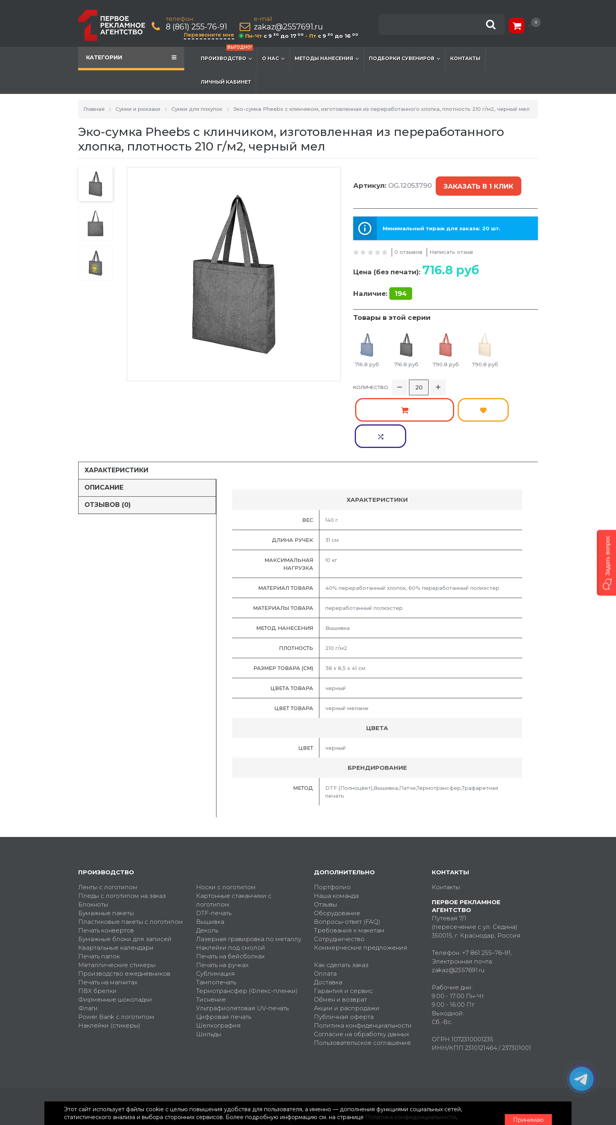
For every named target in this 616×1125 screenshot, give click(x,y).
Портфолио (332, 833)
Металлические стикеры (117, 910)
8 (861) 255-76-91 (198, 27)
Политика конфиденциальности (363, 971)
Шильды (208, 980)
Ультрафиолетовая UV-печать (242, 954)
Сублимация (215, 919)
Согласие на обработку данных (361, 980)
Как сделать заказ (341, 910)
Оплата (325, 919)
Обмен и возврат (340, 945)
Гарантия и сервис (343, 936)
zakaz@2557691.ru (289, 27)
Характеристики (116, 416)
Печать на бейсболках (230, 902)
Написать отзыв (451, 243)
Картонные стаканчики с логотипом (233, 846)
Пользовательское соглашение (362, 988)
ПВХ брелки (97, 936)
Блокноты (93, 850)
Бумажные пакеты (106, 859)
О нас (273, 58)
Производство (227, 54)
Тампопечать (216, 928)
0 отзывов (408, 243)
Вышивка (210, 867)
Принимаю (494, 1109)
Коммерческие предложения (360, 893)
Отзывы (325, 850)
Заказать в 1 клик (477, 182)
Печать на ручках (222, 910)
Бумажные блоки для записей (125, 884)
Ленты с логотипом (108, 833)
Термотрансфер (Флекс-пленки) (247, 936)
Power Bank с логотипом (116, 962)
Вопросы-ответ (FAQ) (347, 867)
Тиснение (211, 945)
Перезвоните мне (210, 34)
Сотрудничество (339, 884)
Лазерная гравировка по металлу (248, 884)
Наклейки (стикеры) (109, 971)
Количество (370, 382)
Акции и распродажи (347, 954)
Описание (103, 433)
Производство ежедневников (124, 919)
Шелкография (218, 971)
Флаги (88, 954)
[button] (606, 562)
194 (401, 284)
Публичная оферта (344, 962)
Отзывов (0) (107, 451)
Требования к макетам (349, 876)
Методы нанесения (327, 58)
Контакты (465, 58)
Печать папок (99, 902)
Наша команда (336, 841)
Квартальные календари (116, 893)
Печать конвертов (106, 876)
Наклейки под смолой (230, 893)
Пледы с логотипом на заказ (122, 841)
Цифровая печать (223, 962)
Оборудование (337, 859)
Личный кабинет (226, 82)
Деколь (207, 876)
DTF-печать (213, 859)
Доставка (328, 928)
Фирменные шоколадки (115, 945)
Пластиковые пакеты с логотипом (130, 867)
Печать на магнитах (108, 928)
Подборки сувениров (404, 58)
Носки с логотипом (226, 833)
